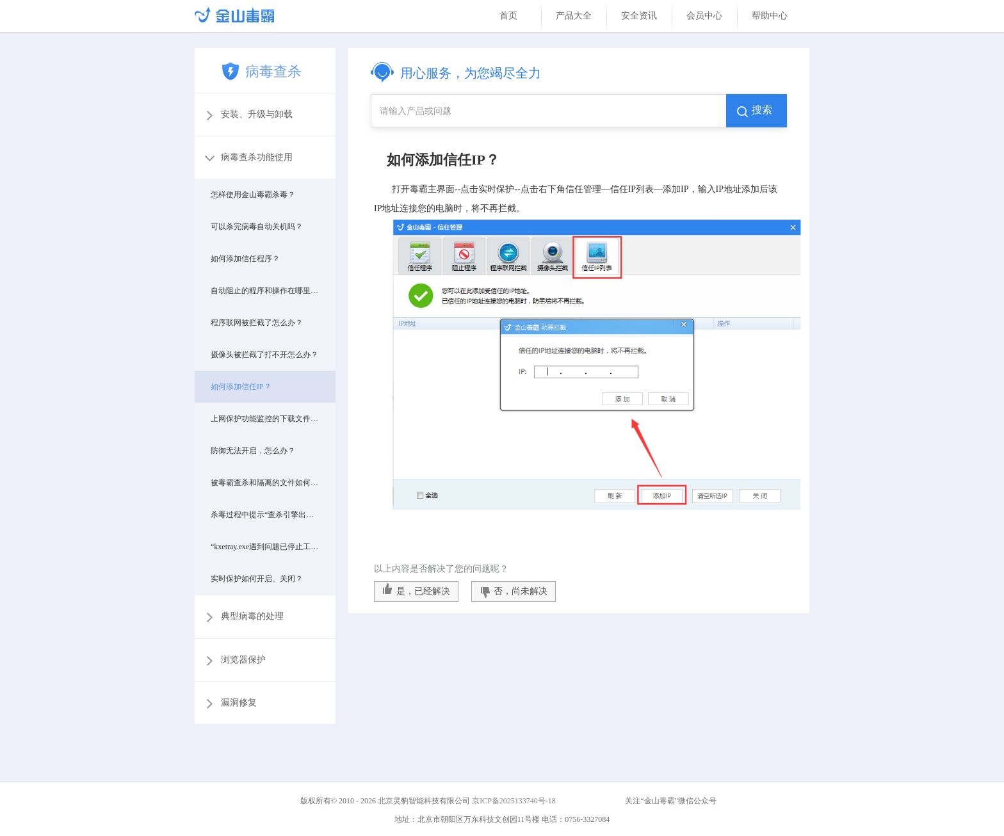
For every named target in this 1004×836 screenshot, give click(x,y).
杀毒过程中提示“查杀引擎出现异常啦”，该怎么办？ (265, 514)
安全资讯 (639, 15)
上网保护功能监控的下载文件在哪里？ (265, 418)
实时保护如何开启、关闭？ (257, 578)
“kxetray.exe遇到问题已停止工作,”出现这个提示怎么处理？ (265, 546)
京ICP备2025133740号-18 (516, 800)
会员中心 (704, 15)
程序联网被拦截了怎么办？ (257, 322)
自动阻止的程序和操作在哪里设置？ (265, 290)
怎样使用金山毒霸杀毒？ (253, 194)
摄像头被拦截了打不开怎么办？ (264, 354)
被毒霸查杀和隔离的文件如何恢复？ (265, 482)
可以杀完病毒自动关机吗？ (257, 226)
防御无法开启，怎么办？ (253, 450)
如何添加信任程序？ (245, 258)
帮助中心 (770, 15)
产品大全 (574, 15)
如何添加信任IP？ (241, 386)
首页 (508, 15)
